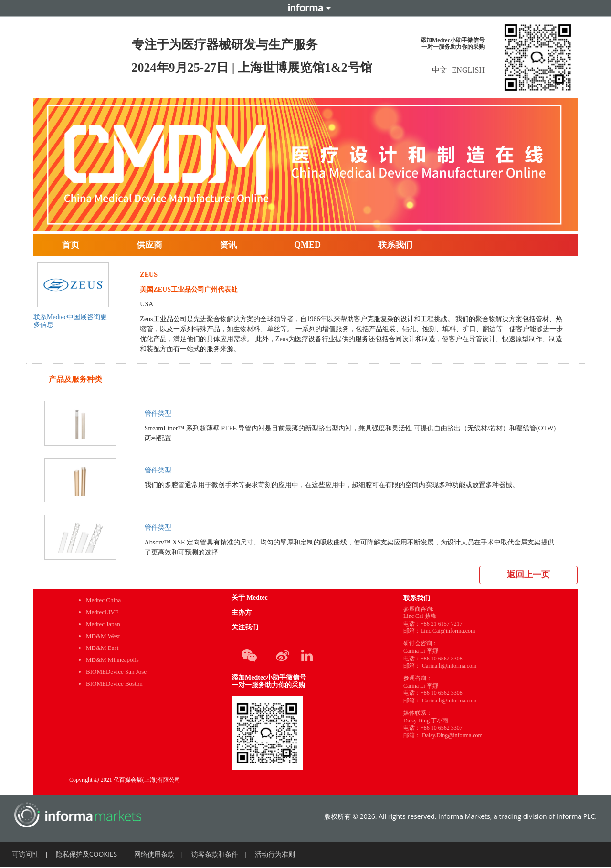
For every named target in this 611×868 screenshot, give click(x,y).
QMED (307, 245)
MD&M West (103, 635)
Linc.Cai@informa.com (448, 630)
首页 (70, 245)
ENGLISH (468, 70)
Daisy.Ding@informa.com (452, 735)
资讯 (228, 245)
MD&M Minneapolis (112, 659)
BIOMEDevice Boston (114, 683)
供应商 (149, 245)
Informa (305, 8)
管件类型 (158, 413)
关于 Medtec (250, 597)
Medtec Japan (103, 623)
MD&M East (102, 647)
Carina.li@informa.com (449, 665)
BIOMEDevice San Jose (116, 671)
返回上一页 (528, 574)
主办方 (242, 612)
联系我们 (395, 245)
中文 (440, 70)
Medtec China (103, 600)
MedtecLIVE (102, 612)
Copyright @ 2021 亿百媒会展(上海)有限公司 (124, 779)
